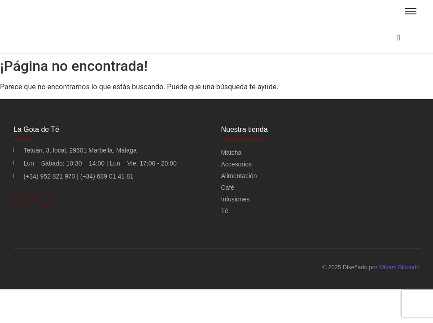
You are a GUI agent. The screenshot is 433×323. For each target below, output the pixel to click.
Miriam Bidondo (399, 267)
